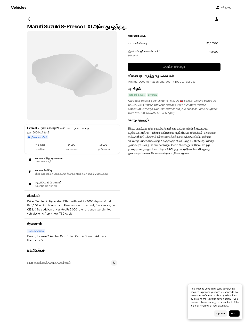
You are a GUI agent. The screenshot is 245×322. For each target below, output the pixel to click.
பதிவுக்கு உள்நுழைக (174, 66)
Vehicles (18, 7)
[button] (174, 43)
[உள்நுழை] (223, 7)
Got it (234, 313)
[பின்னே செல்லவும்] (30, 19)
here (225, 305)
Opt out (220, 313)
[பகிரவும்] (216, 19)
